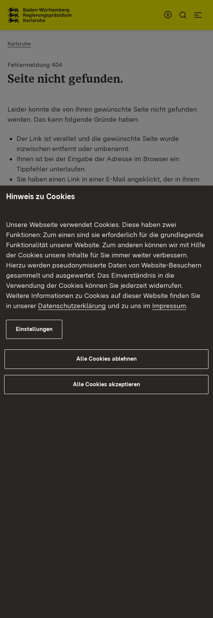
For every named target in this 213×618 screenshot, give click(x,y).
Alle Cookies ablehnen (106, 358)
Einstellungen (34, 329)
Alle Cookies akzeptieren (106, 384)
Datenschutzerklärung (72, 306)
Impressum (169, 306)
